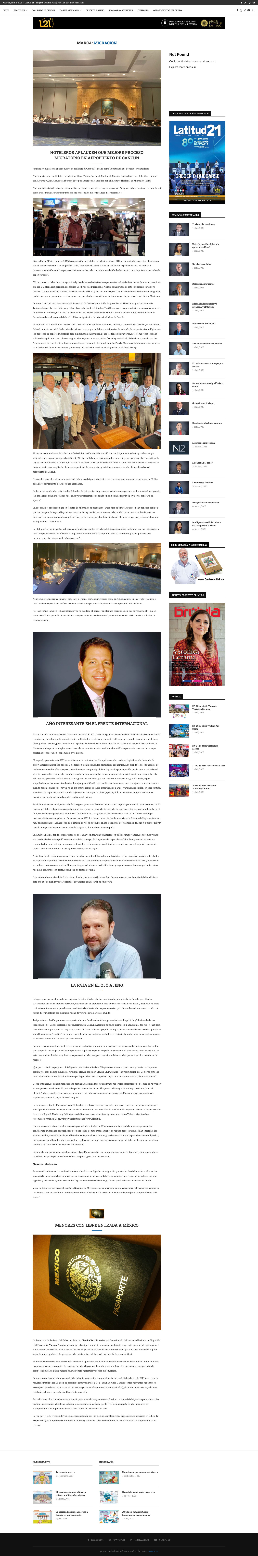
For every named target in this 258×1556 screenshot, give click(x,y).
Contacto (143, 10)
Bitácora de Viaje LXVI (204, 323)
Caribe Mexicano (69, 10)
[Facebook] (241, 2)
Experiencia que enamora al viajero (140, 1472)
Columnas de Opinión (43, 10)
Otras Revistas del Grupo (168, 10)
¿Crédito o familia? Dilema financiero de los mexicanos (136, 1513)
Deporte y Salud (95, 10)
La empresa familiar (202, 482)
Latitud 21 (153, 1551)
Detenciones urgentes (203, 283)
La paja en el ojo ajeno (97, 985)
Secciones (19, 10)
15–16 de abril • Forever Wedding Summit (204, 787)
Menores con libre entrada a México (97, 1225)
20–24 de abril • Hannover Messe (205, 747)
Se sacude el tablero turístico (207, 343)
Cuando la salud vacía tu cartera (138, 1491)
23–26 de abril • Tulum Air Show (205, 727)
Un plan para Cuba (201, 263)
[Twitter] (245, 2)
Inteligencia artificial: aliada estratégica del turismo (206, 524)
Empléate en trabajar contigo (207, 422)
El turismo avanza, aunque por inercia (207, 365)
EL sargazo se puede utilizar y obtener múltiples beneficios (71, 1493)
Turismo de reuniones (203, 224)
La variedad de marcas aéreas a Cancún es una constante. (72, 1513)
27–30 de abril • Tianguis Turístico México (204, 707)
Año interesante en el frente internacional (97, 723)
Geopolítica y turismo (203, 402)
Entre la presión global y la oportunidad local (205, 245)
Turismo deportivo (65, 1472)
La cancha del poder (202, 462)
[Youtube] (254, 2)
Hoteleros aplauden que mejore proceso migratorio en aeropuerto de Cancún (96, 155)
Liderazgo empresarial (203, 442)
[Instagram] (249, 2)
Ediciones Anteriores (121, 10)
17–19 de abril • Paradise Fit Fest (208, 765)
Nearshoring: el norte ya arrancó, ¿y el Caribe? (204, 305)
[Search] (253, 10)
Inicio (6, 10)
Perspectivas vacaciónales (206, 502)
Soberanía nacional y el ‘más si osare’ (207, 384)
